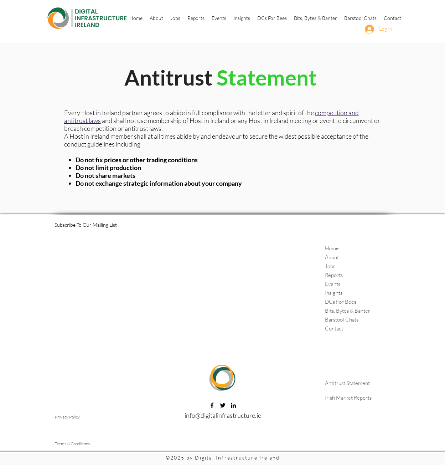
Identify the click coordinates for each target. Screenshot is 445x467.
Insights (333, 292)
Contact (334, 328)
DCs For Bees (340, 301)
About (332, 257)
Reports (334, 275)
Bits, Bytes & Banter (347, 310)
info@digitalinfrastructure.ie (223, 415)
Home (332, 248)
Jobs (330, 266)
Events (332, 284)
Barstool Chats (341, 319)
